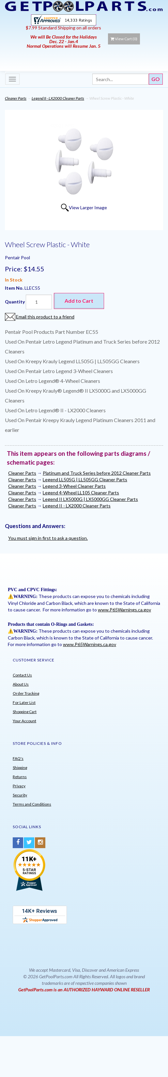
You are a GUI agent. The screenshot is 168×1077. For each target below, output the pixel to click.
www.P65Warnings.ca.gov (124, 609)
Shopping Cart (25, 711)
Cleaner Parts (15, 98)
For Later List (24, 702)
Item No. (14, 288)
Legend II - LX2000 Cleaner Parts (58, 98)
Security (20, 795)
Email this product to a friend (45, 316)
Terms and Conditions (32, 804)
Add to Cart (79, 301)
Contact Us (22, 675)
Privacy (19, 785)
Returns (20, 776)
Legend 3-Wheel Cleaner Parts (74, 486)
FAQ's (18, 758)
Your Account (24, 720)
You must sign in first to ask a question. (48, 538)
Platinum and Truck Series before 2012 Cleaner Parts (97, 473)
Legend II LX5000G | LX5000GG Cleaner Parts (90, 499)
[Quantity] (39, 302)
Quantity (15, 301)
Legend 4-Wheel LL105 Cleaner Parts (81, 492)
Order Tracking (26, 693)
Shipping (20, 767)
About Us (21, 684)
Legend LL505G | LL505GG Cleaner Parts (85, 479)
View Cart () (124, 38)
